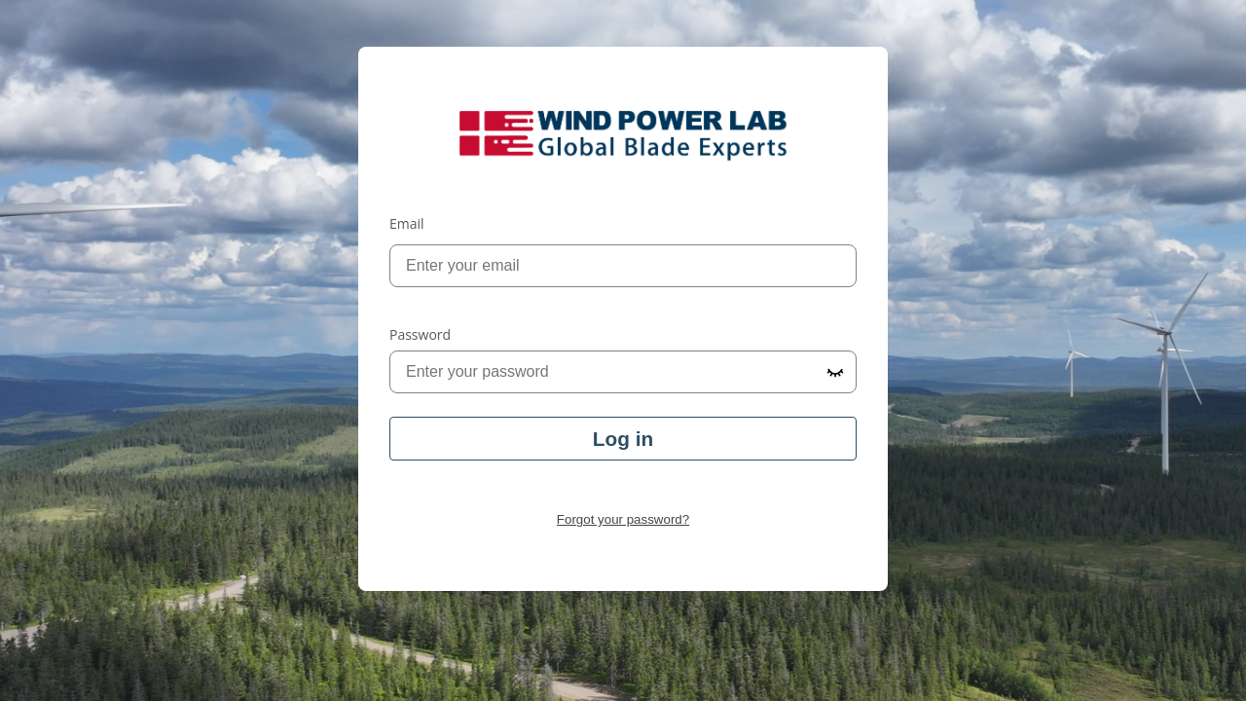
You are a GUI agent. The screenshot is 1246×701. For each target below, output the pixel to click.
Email (406, 223)
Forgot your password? (623, 519)
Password (420, 334)
